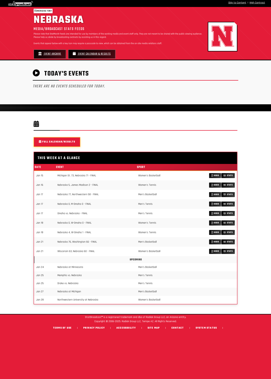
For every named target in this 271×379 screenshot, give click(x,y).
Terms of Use (62, 328)
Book (215, 175)
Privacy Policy (94, 328)
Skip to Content (237, 3)
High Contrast (257, 3)
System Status (206, 328)
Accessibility (126, 328)
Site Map (154, 328)
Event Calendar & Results (92, 54)
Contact (177, 328)
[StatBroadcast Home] (47, 3)
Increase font (43, 11)
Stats (228, 175)
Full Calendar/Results (57, 142)
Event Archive (49, 54)
